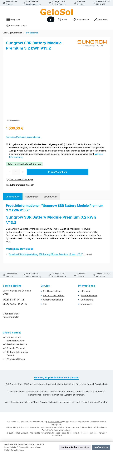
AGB (45, 304)
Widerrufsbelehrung (53, 299)
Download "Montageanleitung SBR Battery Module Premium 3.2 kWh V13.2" (46, 254)
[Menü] (13, 20)
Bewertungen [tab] (50, 196)
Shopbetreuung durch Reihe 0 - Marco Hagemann (74, 433)
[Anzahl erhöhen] (23, 172)
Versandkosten (55, 422)
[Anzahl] (16, 172)
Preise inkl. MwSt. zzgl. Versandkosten (23, 137)
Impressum (86, 304)
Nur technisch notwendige (75, 447)
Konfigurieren (101, 447)
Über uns (85, 291)
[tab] (13, 196)
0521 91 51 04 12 (13, 299)
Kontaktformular (11, 317)
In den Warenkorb (57, 172)
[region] (56, 90)
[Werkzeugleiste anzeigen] (50, 19)
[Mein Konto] (101, 20)
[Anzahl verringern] (9, 172)
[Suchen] (62, 20)
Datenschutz (87, 299)
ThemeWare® (56, 435)
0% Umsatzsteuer (52, 291)
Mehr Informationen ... (14, 450)
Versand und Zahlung (53, 295)
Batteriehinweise (89, 295)
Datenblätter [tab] (31, 196)
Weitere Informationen (61, 430)
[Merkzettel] (81, 20)
